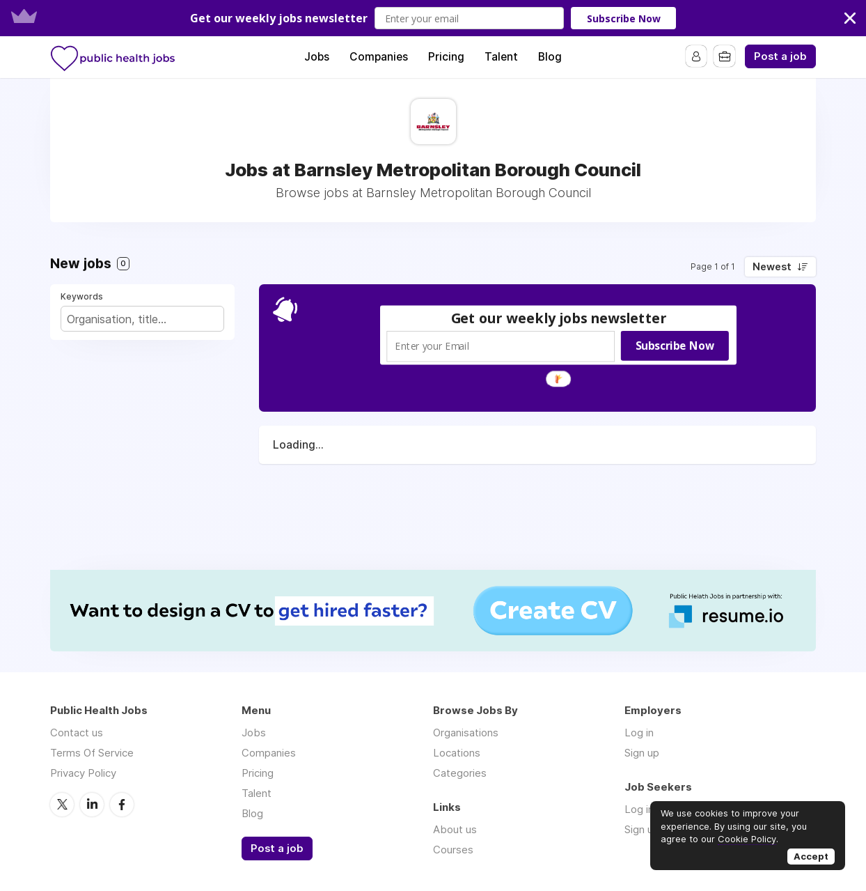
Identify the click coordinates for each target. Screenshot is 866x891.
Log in (639, 732)
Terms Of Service (92, 752)
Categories (460, 773)
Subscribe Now (624, 18)
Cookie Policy (747, 838)
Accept (811, 856)
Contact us (76, 732)
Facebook (122, 804)
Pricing (446, 56)
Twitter (62, 804)
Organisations (465, 732)
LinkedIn (92, 804)
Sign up (641, 752)
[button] (433, 18)
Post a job (780, 56)
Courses (453, 849)
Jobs (316, 56)
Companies (378, 56)
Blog (550, 56)
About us (455, 829)
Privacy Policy (83, 773)
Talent (501, 56)
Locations (456, 752)
